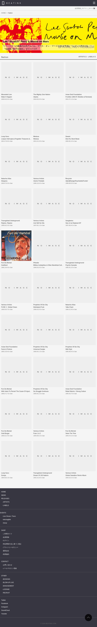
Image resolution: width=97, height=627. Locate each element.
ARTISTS (81, 57)
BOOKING (6, 579)
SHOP (3, 530)
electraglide (7, 519)
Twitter (3, 600)
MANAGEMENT (8, 586)
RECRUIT (6, 593)
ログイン (85, 8)
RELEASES (5, 498)
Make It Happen (6, 97)
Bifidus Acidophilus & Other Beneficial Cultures (49, 265)
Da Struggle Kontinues (40, 391)
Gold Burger (5, 433)
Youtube (4, 614)
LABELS (91, 57)
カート (91, 8)
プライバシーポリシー (10, 547)
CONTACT (4, 561)
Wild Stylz (69, 349)
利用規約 (6, 554)
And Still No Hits (38, 223)
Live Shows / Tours (9, 516)
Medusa (36, 139)
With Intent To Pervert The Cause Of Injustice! (16, 391)
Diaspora (4, 181)
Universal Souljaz (39, 349)
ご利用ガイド (7, 534)
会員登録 (78, 8)
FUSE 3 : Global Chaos (9, 307)
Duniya (3, 475)
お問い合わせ (7, 565)
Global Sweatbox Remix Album (76, 475)
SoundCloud (5, 610)
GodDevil (4, 265)
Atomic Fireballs (38, 181)
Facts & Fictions (6, 349)
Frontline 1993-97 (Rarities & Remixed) (79, 97)
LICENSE (6, 589)
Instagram (4, 607)
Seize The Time (71, 433)
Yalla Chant (69, 307)
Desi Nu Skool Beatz (72, 139)
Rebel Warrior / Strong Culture (76, 391)
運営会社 (6, 551)
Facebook (4, 603)
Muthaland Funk (38, 307)
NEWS (3, 495)
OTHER (4, 576)
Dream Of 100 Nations (40, 475)
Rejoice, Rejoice (6, 223)
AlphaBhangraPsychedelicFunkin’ (77, 181)
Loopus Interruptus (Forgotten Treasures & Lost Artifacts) (20, 139)
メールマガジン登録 (10, 568)
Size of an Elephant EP (73, 223)
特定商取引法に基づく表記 (12, 544)
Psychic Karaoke (71, 265)
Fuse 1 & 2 (37, 433)
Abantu (35, 97)
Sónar (5, 523)
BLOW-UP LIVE (8, 582)
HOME (3, 13)
